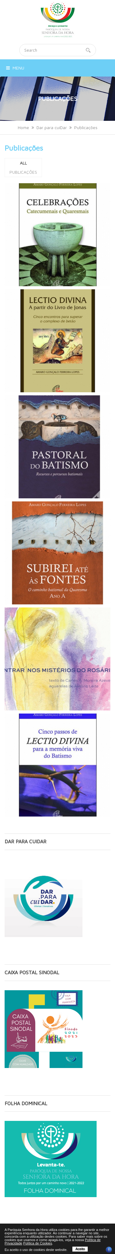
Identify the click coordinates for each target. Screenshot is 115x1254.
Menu (15, 67)
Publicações (24, 148)
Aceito (80, 1249)
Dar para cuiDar (51, 127)
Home (23, 127)
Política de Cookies (37, 1243)
